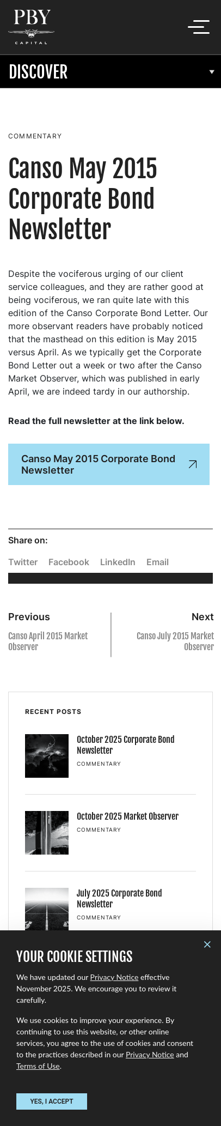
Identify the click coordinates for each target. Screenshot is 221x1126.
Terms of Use (38, 1065)
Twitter (23, 561)
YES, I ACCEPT (51, 1101)
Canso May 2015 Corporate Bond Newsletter (109, 464)
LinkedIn (118, 561)
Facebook (68, 561)
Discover (38, 72)
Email (157, 561)
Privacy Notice (114, 977)
